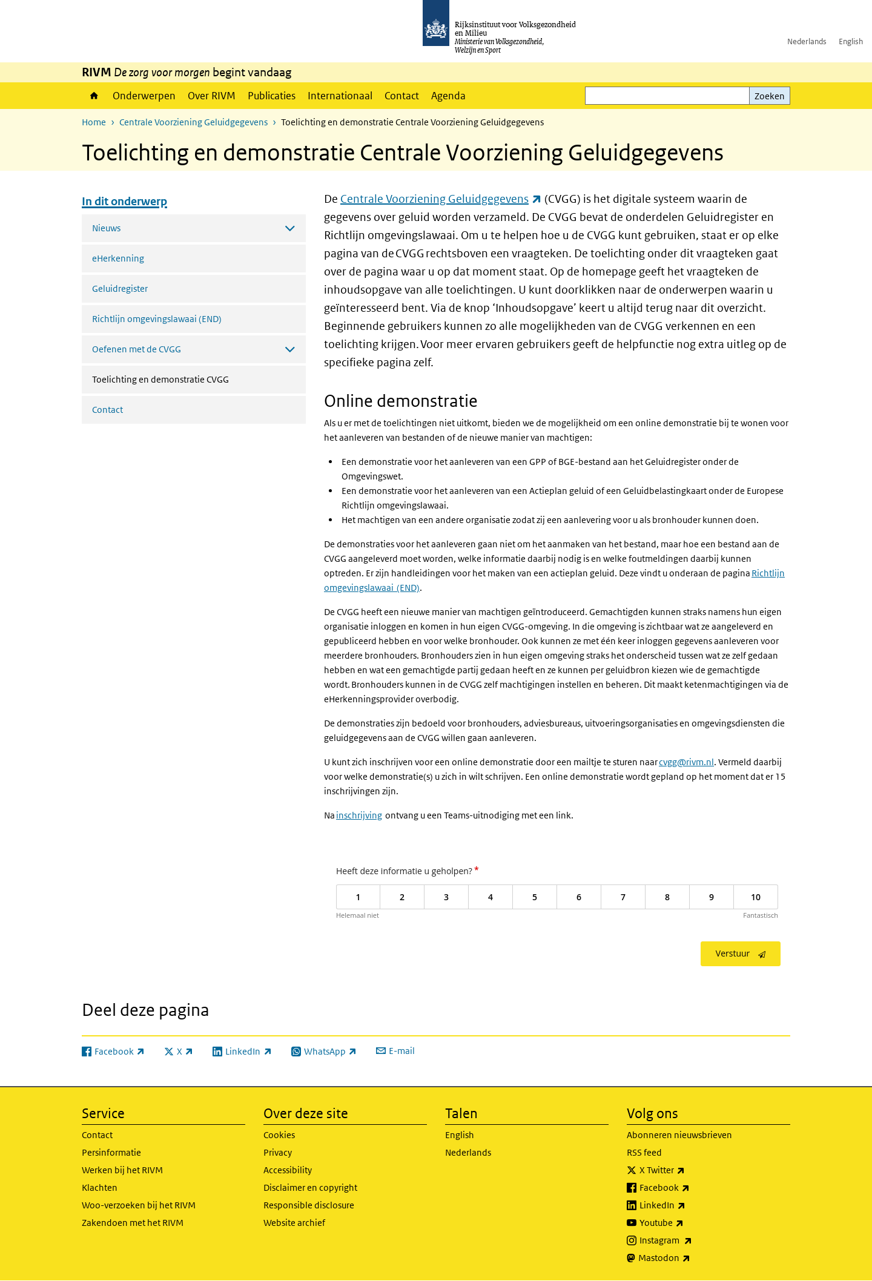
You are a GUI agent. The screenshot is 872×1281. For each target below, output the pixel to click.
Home (94, 95)
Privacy (277, 1152)
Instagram (692, 1240)
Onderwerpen (144, 95)
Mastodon (691, 1258)
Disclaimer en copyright (310, 1187)
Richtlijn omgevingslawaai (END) (157, 318)
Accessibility (287, 1170)
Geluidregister (120, 288)
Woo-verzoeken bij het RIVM (139, 1205)
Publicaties (272, 95)
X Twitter (688, 1170)
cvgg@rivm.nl (686, 762)
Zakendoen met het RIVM (132, 1222)
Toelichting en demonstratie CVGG (192, 378)
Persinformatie (111, 1152)
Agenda (448, 95)
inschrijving (359, 815)
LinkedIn (689, 1205)
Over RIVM (212, 95)
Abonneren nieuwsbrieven (679, 1135)
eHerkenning (118, 258)
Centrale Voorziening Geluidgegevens (193, 122)
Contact (402, 95)
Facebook (691, 1188)
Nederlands (807, 41)
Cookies (279, 1135)
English (851, 41)
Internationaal (340, 95)
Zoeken (770, 96)
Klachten (99, 1187)
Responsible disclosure (308, 1205)
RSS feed (644, 1152)
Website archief (294, 1222)
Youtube (688, 1223)
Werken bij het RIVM (122, 1170)
